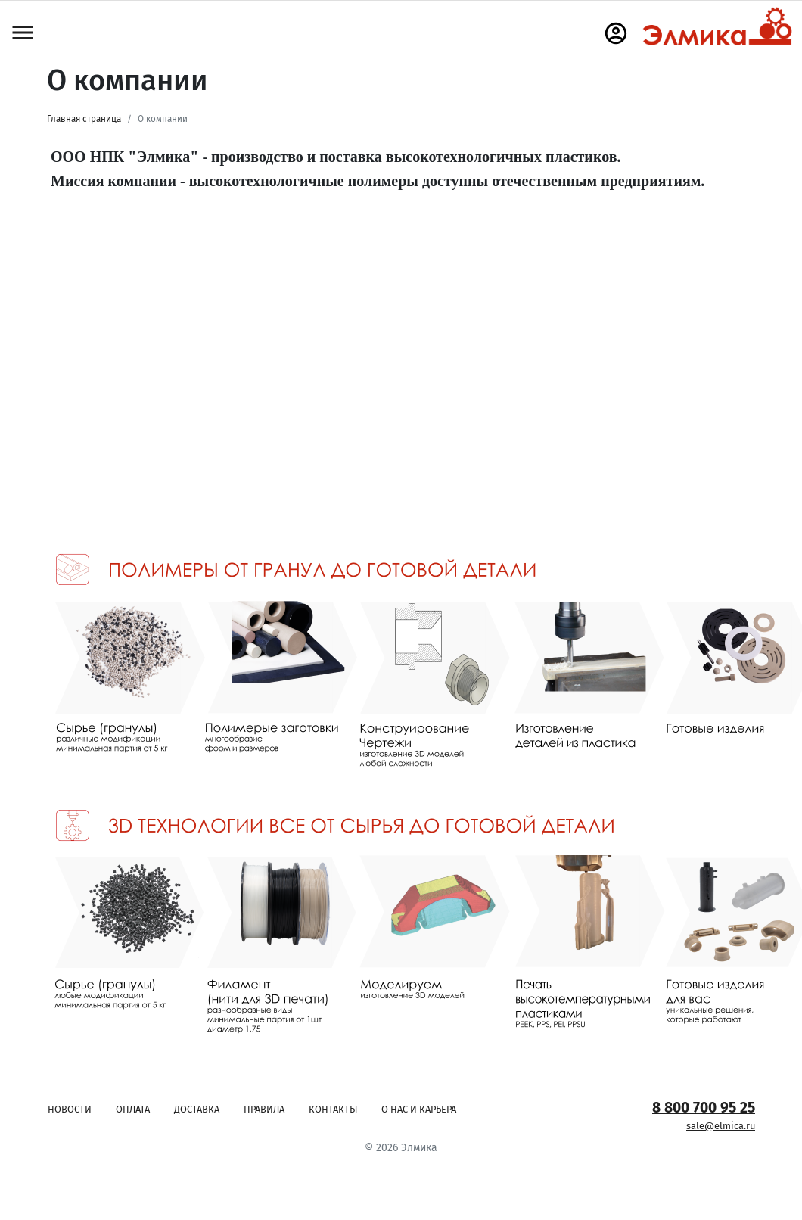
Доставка (196, 1109)
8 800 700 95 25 (703, 1107)
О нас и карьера (418, 1109)
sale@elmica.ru (720, 1125)
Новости (70, 1109)
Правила (264, 1109)
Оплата (133, 1109)
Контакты (333, 1109)
